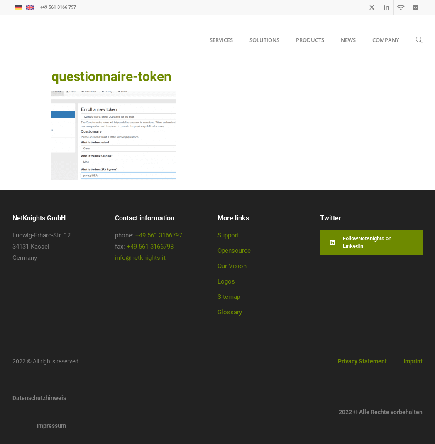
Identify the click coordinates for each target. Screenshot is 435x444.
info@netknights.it (140, 257)
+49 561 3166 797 (58, 7)
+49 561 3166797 (158, 235)
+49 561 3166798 (150, 246)
